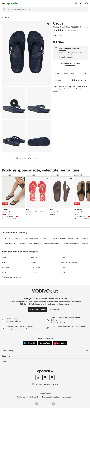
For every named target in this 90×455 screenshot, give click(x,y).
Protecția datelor (67, 400)
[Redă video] (14, 103)
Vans (4, 276)
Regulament (21, 400)
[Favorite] (81, 3)
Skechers (5, 271)
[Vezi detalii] (85, 73)
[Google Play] (30, 347)
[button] (26, 53)
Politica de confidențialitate (49, 400)
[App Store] (45, 347)
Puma (4, 261)
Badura (63, 261)
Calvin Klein (35, 271)
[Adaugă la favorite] (47, 24)
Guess (33, 266)
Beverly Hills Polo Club (69, 266)
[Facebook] (52, 380)
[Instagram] (38, 380)
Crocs (58, 23)
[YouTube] (45, 380)
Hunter (33, 276)
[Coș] (86, 3)
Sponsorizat (6, 175)
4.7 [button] (65, 30)
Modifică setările (33, 400)
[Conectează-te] (76, 3)
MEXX (62, 276)
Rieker (62, 271)
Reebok (34, 261)
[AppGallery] (60, 347)
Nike (3, 266)
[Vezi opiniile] (85, 80)
